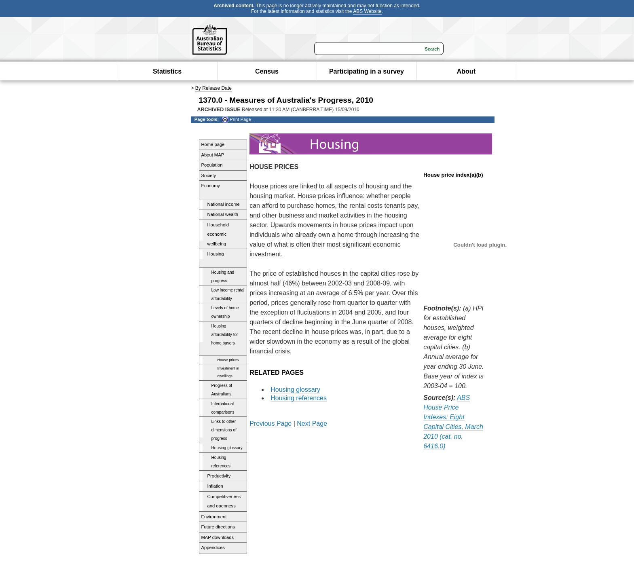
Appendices (213, 547)
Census (267, 71)
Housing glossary (227, 448)
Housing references (221, 461)
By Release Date (213, 88)
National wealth (223, 214)
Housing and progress (223, 276)
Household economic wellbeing (218, 234)
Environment (214, 516)
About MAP (212, 154)
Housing (215, 253)
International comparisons (223, 407)
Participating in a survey (366, 71)
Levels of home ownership (225, 312)
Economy (210, 185)
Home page (213, 144)
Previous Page (270, 423)
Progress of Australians (221, 389)
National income (223, 204)
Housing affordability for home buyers (224, 334)
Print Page (236, 119)
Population (212, 165)
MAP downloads (217, 537)
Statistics (167, 71)
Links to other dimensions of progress (224, 430)
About (466, 71)
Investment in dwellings (228, 372)
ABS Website (367, 11)
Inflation (215, 486)
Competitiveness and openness (224, 501)
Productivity (219, 475)
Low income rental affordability (228, 294)
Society (208, 175)
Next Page (312, 423)
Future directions (218, 526)
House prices (228, 360)
